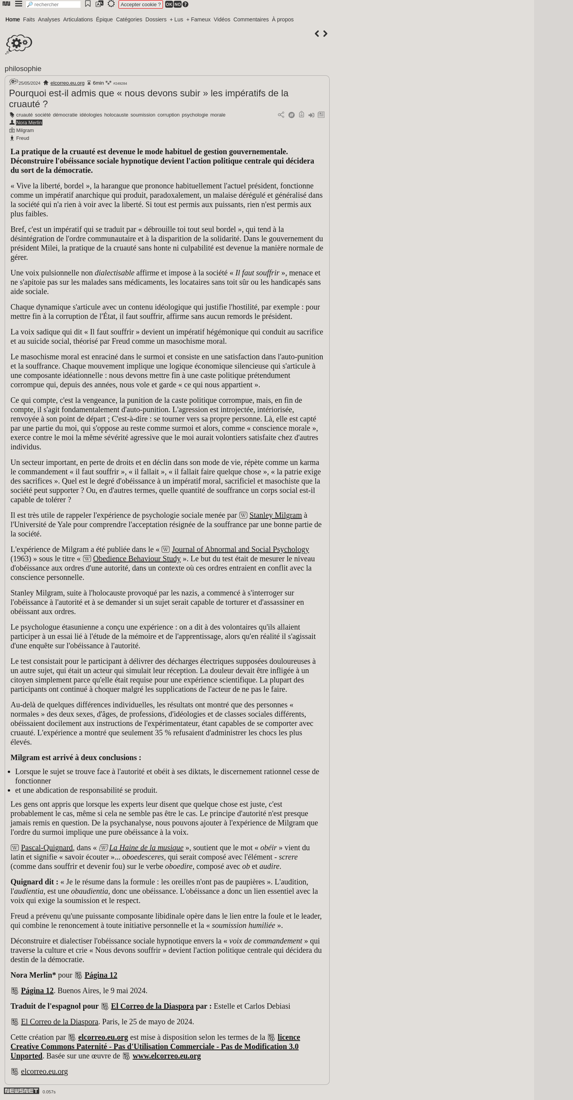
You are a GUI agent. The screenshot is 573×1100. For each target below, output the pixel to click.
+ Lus (176, 19)
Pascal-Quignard (47, 847)
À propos (282, 19)
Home (12, 19)
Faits (29, 19)
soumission (143, 115)
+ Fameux (198, 19)
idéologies (91, 115)
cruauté (24, 115)
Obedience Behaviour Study (137, 558)
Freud (22, 138)
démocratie (65, 115)
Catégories (129, 19)
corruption (168, 115)
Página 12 (101, 975)
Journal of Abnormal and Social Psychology (240, 549)
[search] (53, 4)
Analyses (49, 19)
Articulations (78, 19)
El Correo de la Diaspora (152, 1006)
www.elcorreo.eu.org (167, 1055)
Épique (104, 19)
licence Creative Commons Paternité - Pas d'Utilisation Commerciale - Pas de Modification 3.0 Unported (155, 1046)
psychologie (195, 115)
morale (217, 115)
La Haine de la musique (146, 847)
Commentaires (251, 19)
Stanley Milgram (276, 515)
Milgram (25, 130)
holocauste (116, 115)
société (43, 115)
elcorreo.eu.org (67, 83)
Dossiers (155, 19)
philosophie (23, 68)
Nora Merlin (29, 122)
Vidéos (222, 19)
